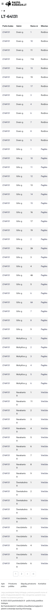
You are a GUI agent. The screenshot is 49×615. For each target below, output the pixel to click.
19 (31, 230)
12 (31, 176)
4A (31, 275)
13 (31, 68)
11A (32, 59)
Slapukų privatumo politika (28, 585)
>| (33, 574)
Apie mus (3, 585)
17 (31, 86)
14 (31, 194)
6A (31, 302)
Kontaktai (42, 584)
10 (31, 41)
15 (31, 77)
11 (31, 50)
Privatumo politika (12, 585)
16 (31, 212)
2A (31, 248)
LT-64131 (6, 32)
